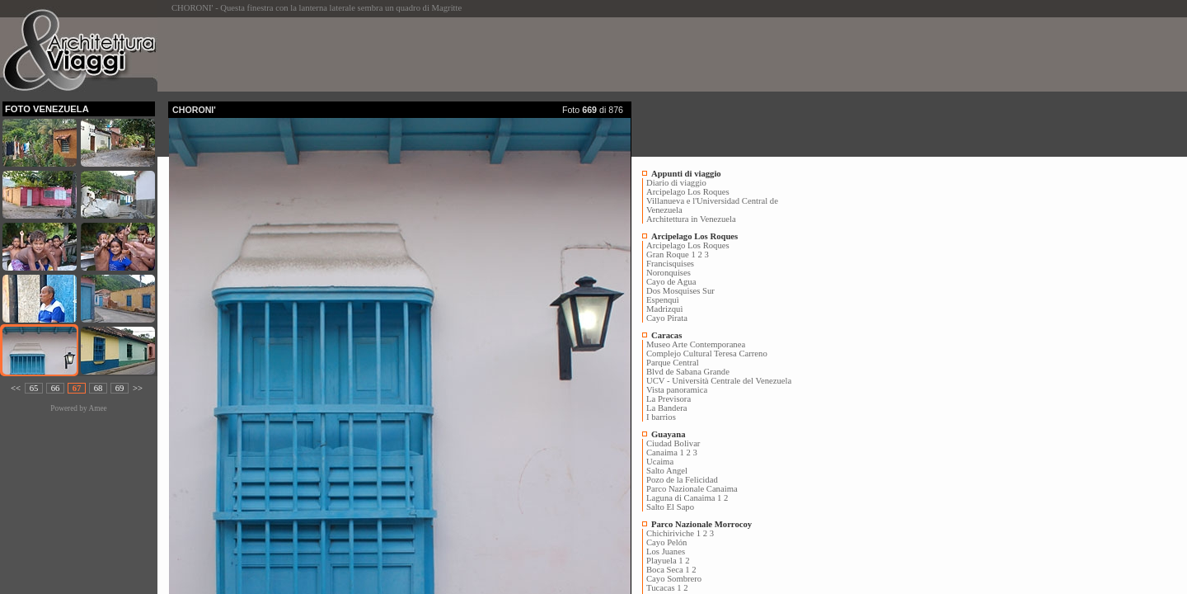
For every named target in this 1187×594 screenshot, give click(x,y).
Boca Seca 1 (668, 569)
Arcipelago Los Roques (688, 191)
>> (138, 388)
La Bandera (666, 407)
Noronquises (668, 272)
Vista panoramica (676, 389)
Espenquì (662, 299)
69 (119, 388)
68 (98, 388)
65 (34, 388)
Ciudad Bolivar (673, 443)
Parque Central (672, 362)
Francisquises (670, 263)
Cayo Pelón (666, 542)
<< (16, 388)
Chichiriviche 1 (673, 533)
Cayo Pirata (666, 318)
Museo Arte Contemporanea (695, 344)
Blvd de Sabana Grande (688, 371)
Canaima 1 (665, 452)
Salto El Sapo (670, 507)
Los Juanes (665, 551)
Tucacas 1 (664, 587)
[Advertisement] (468, 54)
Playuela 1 (664, 560)
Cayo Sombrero (673, 578)
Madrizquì (664, 309)
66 (55, 388)
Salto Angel (666, 470)
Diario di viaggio (676, 182)
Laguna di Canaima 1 (683, 497)
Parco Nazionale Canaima (692, 488)
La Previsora (668, 398)
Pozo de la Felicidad (682, 479)
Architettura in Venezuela (691, 219)
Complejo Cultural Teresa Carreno (706, 353)
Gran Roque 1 (671, 254)
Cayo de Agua (671, 281)
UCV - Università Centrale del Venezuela (718, 380)
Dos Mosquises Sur (680, 290)
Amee (97, 408)
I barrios (661, 417)
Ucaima (659, 461)
